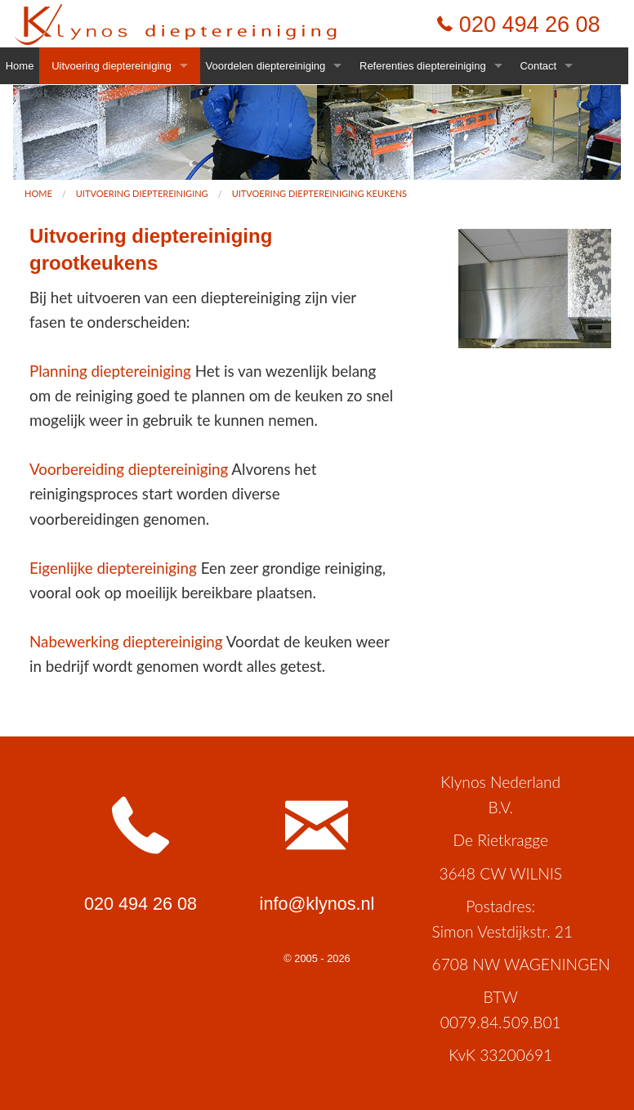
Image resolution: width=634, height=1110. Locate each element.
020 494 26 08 (530, 24)
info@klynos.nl (317, 903)
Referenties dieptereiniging (422, 66)
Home (20, 66)
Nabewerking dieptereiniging (126, 641)
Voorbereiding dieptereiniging (128, 468)
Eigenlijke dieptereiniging (113, 567)
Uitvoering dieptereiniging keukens (319, 193)
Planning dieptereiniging (110, 370)
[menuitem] (38, 193)
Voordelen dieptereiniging (266, 66)
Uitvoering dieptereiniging (111, 66)
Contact (538, 66)
